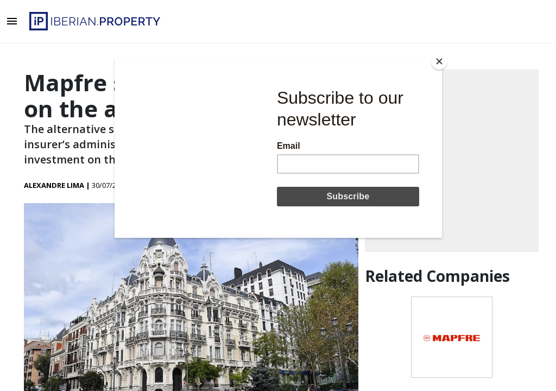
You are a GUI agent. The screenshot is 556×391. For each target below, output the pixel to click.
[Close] (439, 61)
